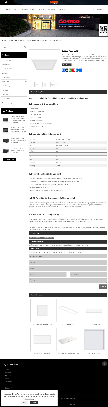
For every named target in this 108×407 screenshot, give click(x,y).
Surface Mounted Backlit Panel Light (68, 353)
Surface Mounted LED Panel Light (37, 40)
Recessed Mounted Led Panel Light (61, 245)
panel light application (36, 237)
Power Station (6, 64)
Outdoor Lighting (7, 103)
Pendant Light (6, 77)
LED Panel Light (20, 40)
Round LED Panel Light (81, 245)
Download (40, 9)
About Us (16, 9)
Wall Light (5, 90)
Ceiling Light (5, 73)
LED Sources (6, 98)
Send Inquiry (51, 9)
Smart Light (5, 81)
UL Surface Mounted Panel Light (42, 324)
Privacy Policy (29, 399)
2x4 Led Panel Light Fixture (42, 353)
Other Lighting (6, 94)
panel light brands (48, 237)
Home (8, 9)
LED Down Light (7, 69)
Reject (25, 402)
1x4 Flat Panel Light (68, 324)
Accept (34, 402)
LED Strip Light (6, 86)
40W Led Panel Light (94, 353)
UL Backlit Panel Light (94, 324)
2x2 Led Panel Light (55, 40)
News (32, 9)
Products (25, 9)
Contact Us (61, 9)
